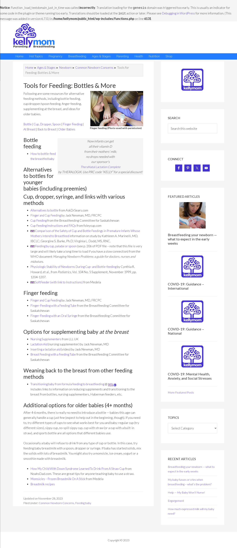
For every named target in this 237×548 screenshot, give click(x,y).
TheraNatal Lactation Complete (100, 171)
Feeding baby (83, 506)
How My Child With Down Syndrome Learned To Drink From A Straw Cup (79, 472)
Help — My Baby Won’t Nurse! (186, 491)
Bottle (27, 123)
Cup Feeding (39, 224)
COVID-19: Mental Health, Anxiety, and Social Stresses (190, 375)
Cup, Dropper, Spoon (48, 123)
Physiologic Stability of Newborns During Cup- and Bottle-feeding (75, 270)
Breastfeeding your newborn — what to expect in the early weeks (192, 238)
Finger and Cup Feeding (46, 219)
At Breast (43, 128)
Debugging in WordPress (179, 13)
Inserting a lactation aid (46, 353)
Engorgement (176, 500)
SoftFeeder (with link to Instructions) (59, 286)
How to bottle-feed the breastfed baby (43, 163)
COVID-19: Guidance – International (186, 285)
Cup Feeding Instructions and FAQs (54, 229)
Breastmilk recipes (43, 487)
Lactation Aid (39, 348)
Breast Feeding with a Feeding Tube (54, 358)
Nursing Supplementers (46, 342)
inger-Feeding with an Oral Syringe (54, 319)
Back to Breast (61, 128)
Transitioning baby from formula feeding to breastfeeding (69, 387)
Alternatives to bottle (45, 213)
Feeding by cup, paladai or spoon (57, 250)
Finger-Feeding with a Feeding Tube (54, 309)
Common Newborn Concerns (56, 506)
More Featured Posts (181, 391)
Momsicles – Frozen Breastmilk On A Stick (58, 482)
